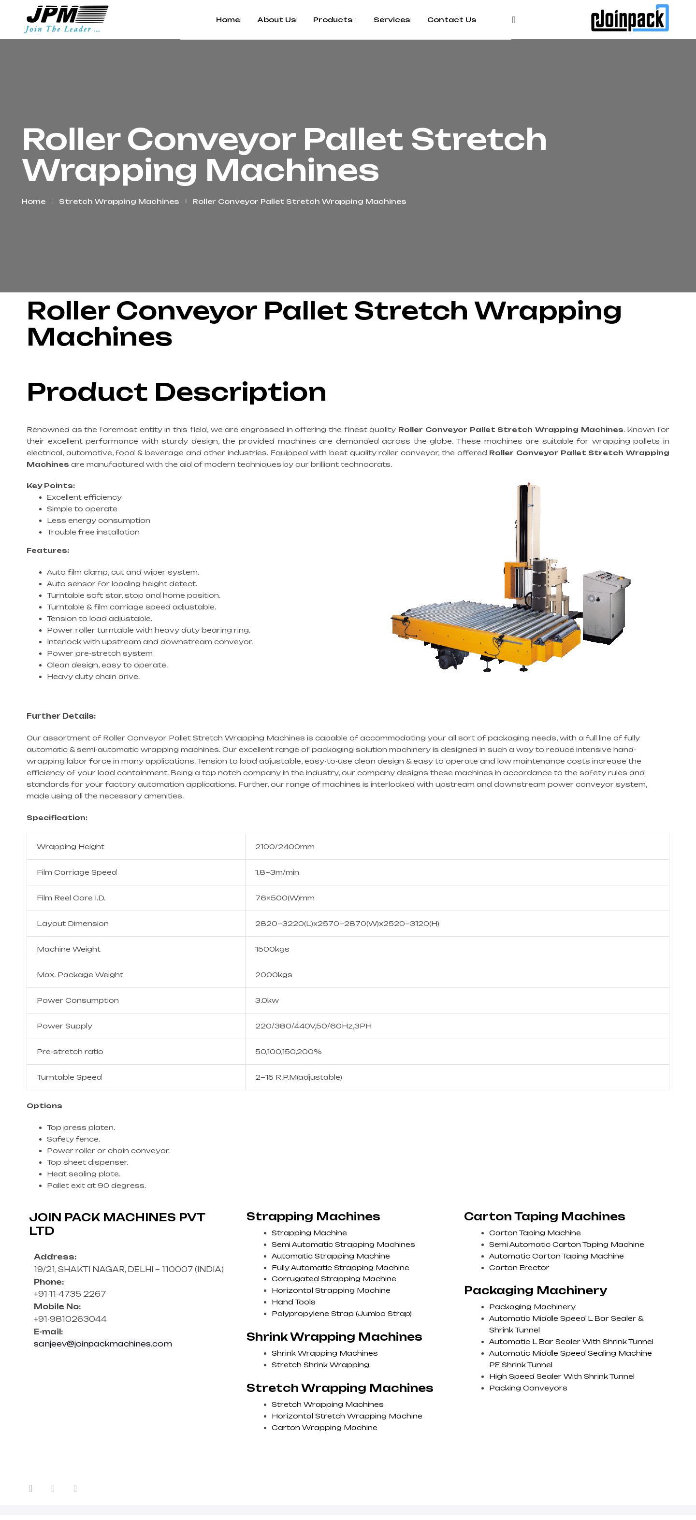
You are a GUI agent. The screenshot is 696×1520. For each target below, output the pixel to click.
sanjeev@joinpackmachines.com (103, 1343)
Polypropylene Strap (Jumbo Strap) (342, 1313)
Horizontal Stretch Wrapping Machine (347, 1416)
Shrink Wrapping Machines (325, 1353)
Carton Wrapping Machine (324, 1427)
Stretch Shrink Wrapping (320, 1365)
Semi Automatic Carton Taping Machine (566, 1244)
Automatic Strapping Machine (331, 1256)
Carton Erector (519, 1267)
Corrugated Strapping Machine (334, 1278)
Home (33, 201)
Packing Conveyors (528, 1388)
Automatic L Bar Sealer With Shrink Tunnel (571, 1341)
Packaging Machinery (532, 1307)
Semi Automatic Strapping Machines (343, 1244)
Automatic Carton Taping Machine (556, 1256)
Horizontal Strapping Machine (331, 1290)
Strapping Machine (309, 1233)
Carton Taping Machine (535, 1233)
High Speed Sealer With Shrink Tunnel (562, 1376)
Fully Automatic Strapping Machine (340, 1267)
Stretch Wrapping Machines (119, 201)
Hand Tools (294, 1302)
